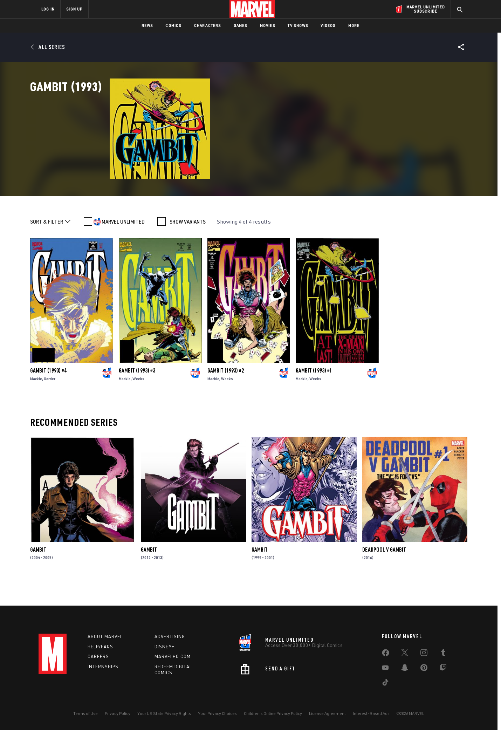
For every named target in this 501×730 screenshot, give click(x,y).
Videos (328, 25)
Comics (173, 25)
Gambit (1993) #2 (225, 392)
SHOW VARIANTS (188, 243)
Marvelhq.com (173, 656)
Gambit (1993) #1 (314, 392)
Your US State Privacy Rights (164, 713)
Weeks (138, 401)
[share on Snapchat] (404, 669)
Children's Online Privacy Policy (273, 713)
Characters (207, 25)
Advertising (170, 636)
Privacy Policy (117, 713)
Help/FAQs (100, 646)
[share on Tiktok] (385, 683)
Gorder (49, 401)
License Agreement (327, 713)
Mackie (36, 401)
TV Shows (298, 25)
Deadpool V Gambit (384, 571)
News (147, 25)
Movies (267, 25)
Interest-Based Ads (371, 713)
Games (240, 25)
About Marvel (105, 636)
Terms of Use (85, 713)
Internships (103, 666)
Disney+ (164, 646)
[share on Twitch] (443, 669)
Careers (98, 656)
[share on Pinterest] (423, 669)
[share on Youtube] (385, 669)
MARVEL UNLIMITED (123, 243)
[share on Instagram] (423, 653)
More (354, 25)
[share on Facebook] (385, 654)
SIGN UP (74, 9)
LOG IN (48, 9)
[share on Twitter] (404, 653)
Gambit (38, 571)
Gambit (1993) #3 (137, 392)
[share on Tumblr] (443, 653)
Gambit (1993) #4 (48, 392)
